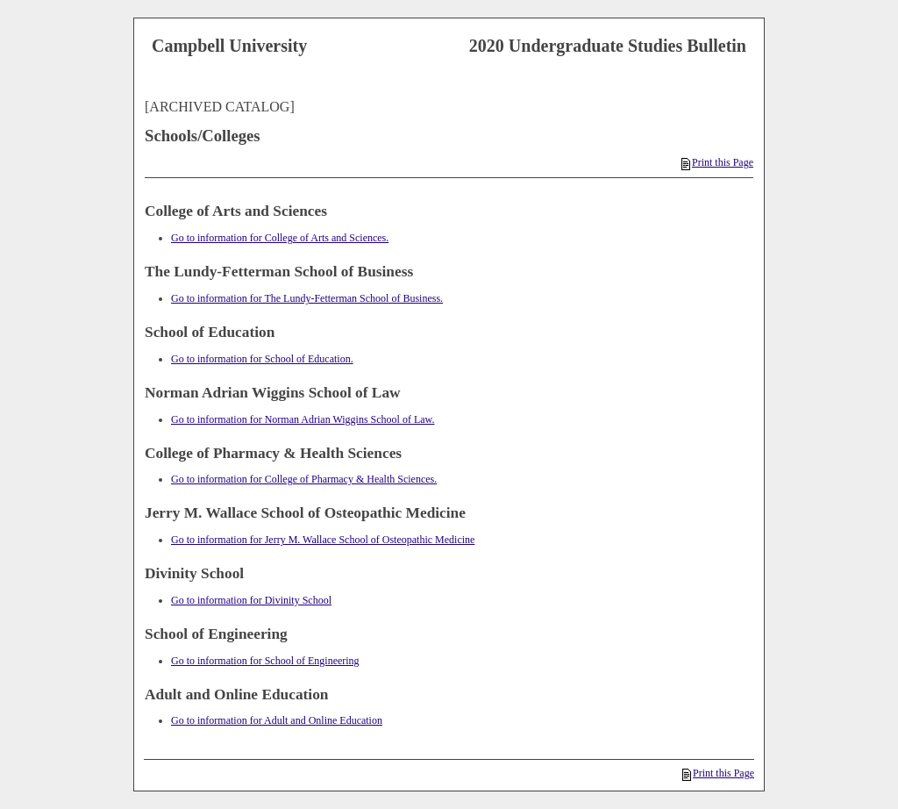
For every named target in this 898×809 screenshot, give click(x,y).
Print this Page (717, 162)
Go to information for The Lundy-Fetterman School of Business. (307, 298)
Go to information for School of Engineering (265, 661)
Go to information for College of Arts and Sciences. (279, 238)
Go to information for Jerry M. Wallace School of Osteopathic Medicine (322, 539)
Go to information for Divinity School (251, 600)
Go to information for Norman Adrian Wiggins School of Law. (302, 419)
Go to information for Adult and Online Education (276, 720)
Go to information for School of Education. (262, 359)
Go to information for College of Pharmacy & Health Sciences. (304, 479)
